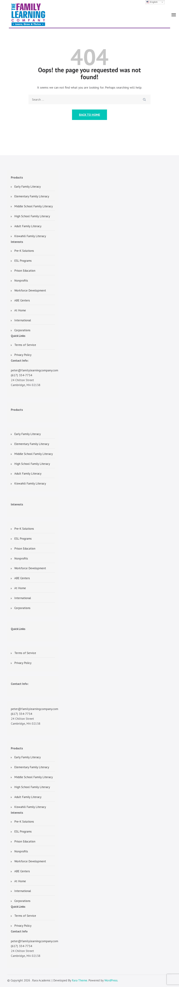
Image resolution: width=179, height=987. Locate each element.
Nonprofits (21, 280)
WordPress (110, 980)
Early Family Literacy (27, 186)
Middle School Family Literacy (33, 206)
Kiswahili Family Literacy (30, 236)
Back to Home (89, 115)
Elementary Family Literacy (31, 196)
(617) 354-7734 (21, 375)
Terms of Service (25, 345)
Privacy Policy (22, 355)
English (151, 2)
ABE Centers (22, 300)
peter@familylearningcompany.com (34, 370)
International (22, 320)
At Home (20, 310)
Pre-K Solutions (24, 251)
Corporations (22, 330)
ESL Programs (23, 261)
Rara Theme (79, 980)
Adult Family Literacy (27, 226)
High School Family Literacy (32, 216)
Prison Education (24, 271)
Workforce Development (30, 290)
